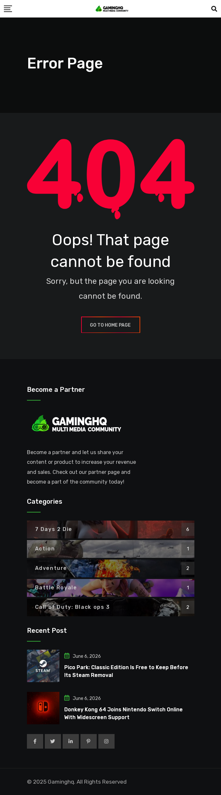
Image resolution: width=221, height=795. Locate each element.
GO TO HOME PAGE (110, 325)
